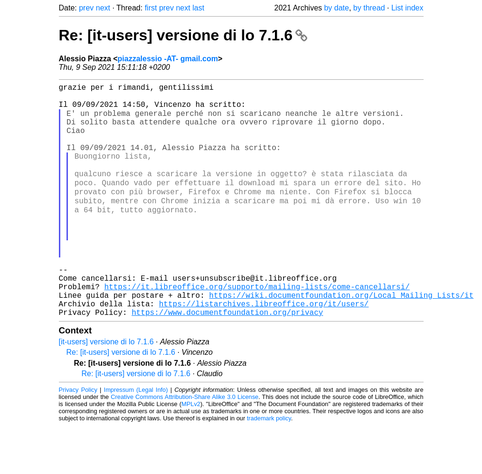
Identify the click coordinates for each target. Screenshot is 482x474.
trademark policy (269, 466)
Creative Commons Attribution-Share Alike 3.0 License (184, 445)
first (151, 8)
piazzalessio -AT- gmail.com (168, 59)
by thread (369, 8)
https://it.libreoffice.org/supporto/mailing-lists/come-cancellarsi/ (257, 329)
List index (407, 8)
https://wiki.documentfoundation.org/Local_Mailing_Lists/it (341, 339)
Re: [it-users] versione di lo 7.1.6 (183, 35)
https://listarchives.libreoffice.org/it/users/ (264, 350)
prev (86, 8)
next (103, 8)
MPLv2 (190, 452)
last (198, 8)
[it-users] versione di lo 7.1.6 (106, 390)
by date (336, 8)
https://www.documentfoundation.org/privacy (227, 360)
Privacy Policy (78, 438)
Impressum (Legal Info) (136, 438)
